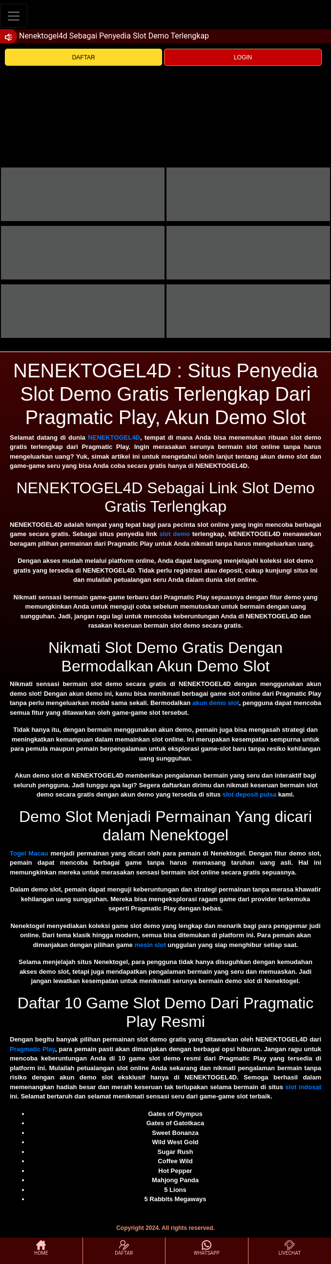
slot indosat (303, 1087)
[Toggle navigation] (13, 16)
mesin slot (150, 944)
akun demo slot (215, 702)
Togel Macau (29, 853)
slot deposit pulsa (250, 794)
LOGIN (243, 57)
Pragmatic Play (32, 1049)
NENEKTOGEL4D (114, 437)
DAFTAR (83, 57)
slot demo (174, 534)
